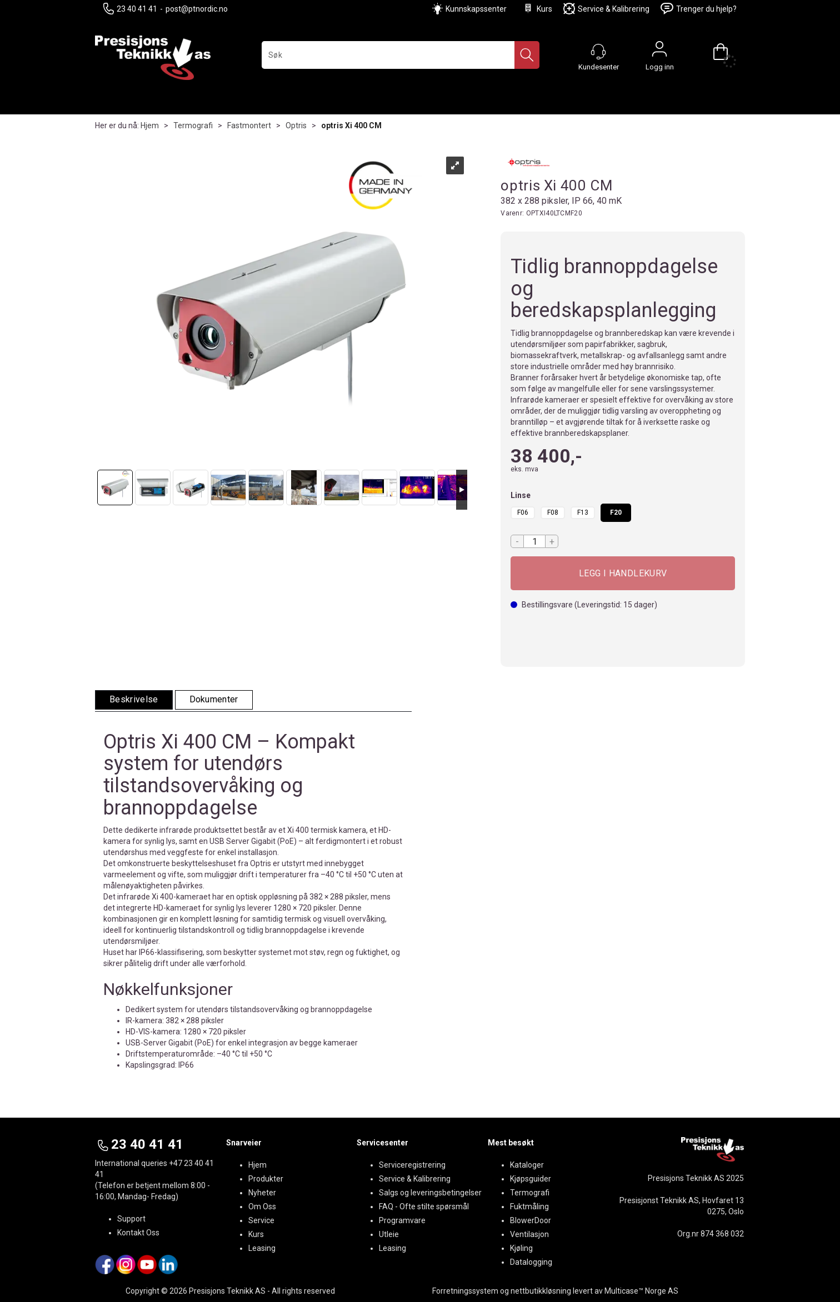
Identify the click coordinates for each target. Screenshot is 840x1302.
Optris (296, 125)
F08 (552, 512)
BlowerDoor (530, 1220)
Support (131, 1218)
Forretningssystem (465, 1290)
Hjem (150, 125)
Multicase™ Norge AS (641, 1290)
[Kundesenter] (598, 51)
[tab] (134, 700)
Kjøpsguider (530, 1178)
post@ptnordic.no (197, 8)
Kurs (537, 8)
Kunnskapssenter (476, 8)
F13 (582, 512)
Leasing (262, 1248)
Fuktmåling (529, 1206)
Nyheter (262, 1192)
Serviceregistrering (412, 1164)
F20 (616, 512)
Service (261, 1220)
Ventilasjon (529, 1234)
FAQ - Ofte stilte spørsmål (424, 1206)
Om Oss (262, 1206)
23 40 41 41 (130, 8)
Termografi (193, 125)
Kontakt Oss (138, 1232)
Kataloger (527, 1164)
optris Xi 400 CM (351, 125)
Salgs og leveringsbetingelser (430, 1192)
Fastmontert (249, 125)
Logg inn (659, 51)
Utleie (389, 1234)
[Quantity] (534, 541)
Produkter (265, 1178)
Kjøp (623, 573)
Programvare (402, 1220)
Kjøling (521, 1248)
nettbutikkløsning (541, 1290)
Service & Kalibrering (606, 8)
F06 (522, 512)
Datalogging (531, 1262)
